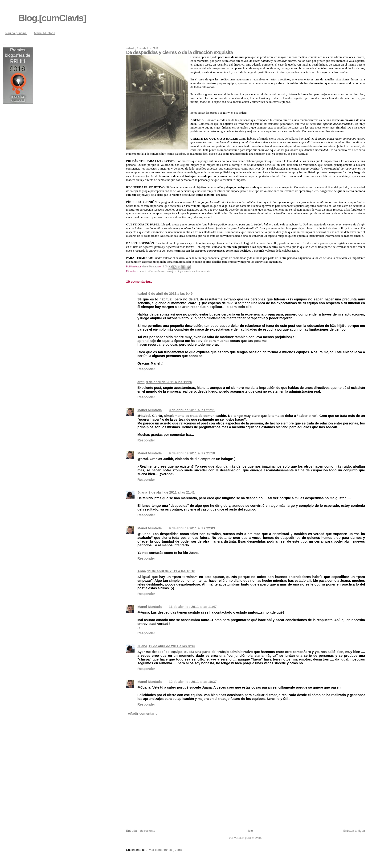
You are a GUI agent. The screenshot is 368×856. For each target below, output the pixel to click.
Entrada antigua (354, 830)
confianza (159, 271)
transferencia (203, 271)
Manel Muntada (44, 33)
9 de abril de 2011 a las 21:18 (192, 453)
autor (280, 138)
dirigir (180, 271)
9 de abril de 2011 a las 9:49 (170, 293)
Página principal (16, 33)
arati (140, 382)
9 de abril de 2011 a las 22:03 (192, 528)
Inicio (249, 830)
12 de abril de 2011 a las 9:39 (172, 646)
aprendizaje (146, 341)
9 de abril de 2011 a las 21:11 (192, 410)
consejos (171, 271)
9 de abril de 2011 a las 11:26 (169, 382)
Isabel (142, 293)
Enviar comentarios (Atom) (164, 850)
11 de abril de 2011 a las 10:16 (171, 571)
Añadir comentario (142, 713)
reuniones (189, 271)
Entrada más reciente (140, 830)
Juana (142, 492)
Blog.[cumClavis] (52, 18)
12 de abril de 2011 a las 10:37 (193, 682)
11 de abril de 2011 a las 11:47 (193, 607)
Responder (146, 369)
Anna (141, 571)
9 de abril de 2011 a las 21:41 (172, 492)
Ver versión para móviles (245, 837)
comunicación (145, 271)
